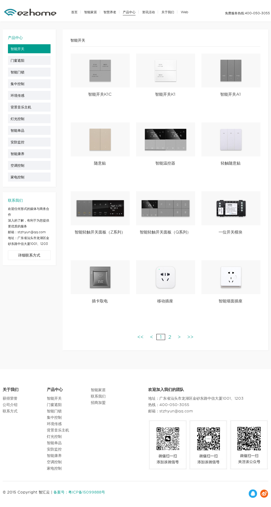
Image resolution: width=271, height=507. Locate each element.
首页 (74, 12)
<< (140, 339)
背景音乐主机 (23, 109)
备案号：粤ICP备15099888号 (79, 491)
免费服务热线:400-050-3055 (247, 13)
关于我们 (167, 12)
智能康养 (19, 156)
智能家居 (90, 12)
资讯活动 (148, 12)
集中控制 (19, 86)
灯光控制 (19, 121)
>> (190, 339)
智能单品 (19, 133)
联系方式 (10, 410)
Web (184, 12)
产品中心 (129, 12)
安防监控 (19, 144)
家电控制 (19, 179)
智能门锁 (19, 74)
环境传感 (19, 98)
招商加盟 (98, 402)
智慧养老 (109, 12)
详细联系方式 (29, 257)
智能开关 (19, 51)
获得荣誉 (10, 397)
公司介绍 (10, 404)
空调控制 (19, 168)
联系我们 (98, 395)
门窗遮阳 (19, 63)
